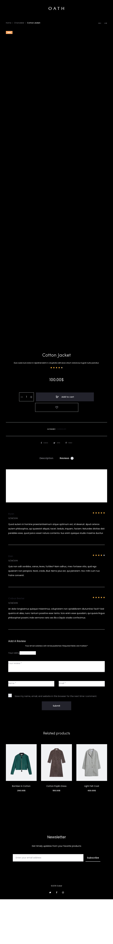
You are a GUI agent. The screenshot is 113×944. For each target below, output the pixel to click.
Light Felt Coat (91, 830)
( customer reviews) (56, 427)
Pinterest (72, 487)
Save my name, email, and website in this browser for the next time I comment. (56, 740)
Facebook (41, 487)
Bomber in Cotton (21, 830)
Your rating (14, 697)
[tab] (46, 503)
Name (12, 727)
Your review (15, 708)
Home (8, 23)
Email (62, 727)
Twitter (56, 487)
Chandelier (19, 23)
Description (46, 503)
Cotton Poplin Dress (56, 830)
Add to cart (60, 453)
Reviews (67, 503)
